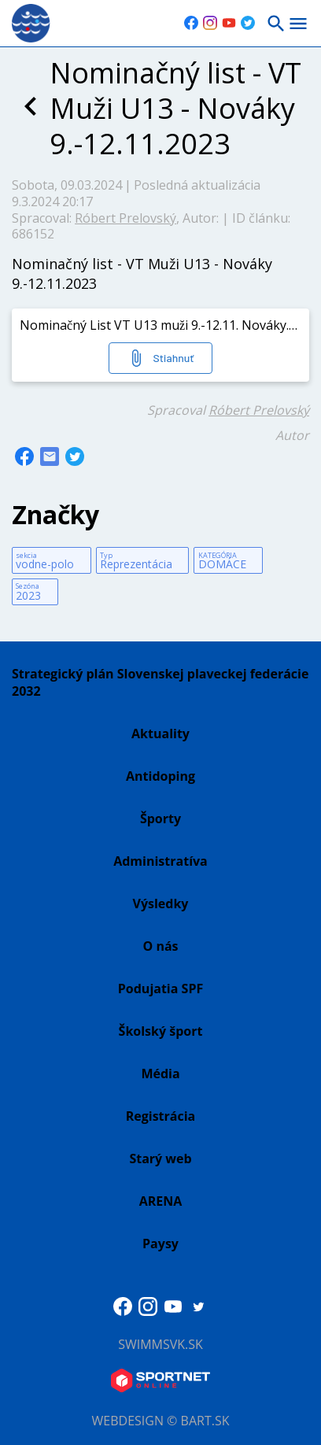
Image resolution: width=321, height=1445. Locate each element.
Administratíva (160, 861)
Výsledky (161, 903)
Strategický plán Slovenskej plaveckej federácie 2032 (160, 682)
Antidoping (160, 776)
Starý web (160, 1158)
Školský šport (161, 1031)
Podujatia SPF (160, 988)
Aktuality (160, 733)
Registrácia (161, 1116)
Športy (160, 818)
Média (160, 1073)
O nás (160, 946)
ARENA (161, 1201)
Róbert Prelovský (125, 218)
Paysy (160, 1243)
